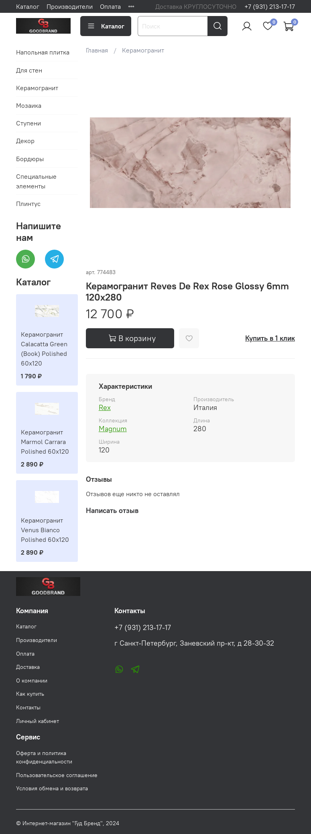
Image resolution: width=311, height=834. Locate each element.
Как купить (30, 693)
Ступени (28, 123)
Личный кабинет (37, 721)
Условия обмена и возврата (52, 788)
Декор (25, 141)
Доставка (28, 666)
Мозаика (28, 105)
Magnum (113, 428)
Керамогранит (143, 50)
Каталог (27, 6)
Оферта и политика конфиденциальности (44, 757)
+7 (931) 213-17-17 (269, 6)
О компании (31, 680)
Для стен (29, 70)
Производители (70, 6)
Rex (105, 407)
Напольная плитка (42, 52)
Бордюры (30, 159)
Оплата (110, 6)
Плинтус (28, 204)
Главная (97, 50)
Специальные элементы (36, 181)
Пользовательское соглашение (57, 775)
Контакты (28, 707)
